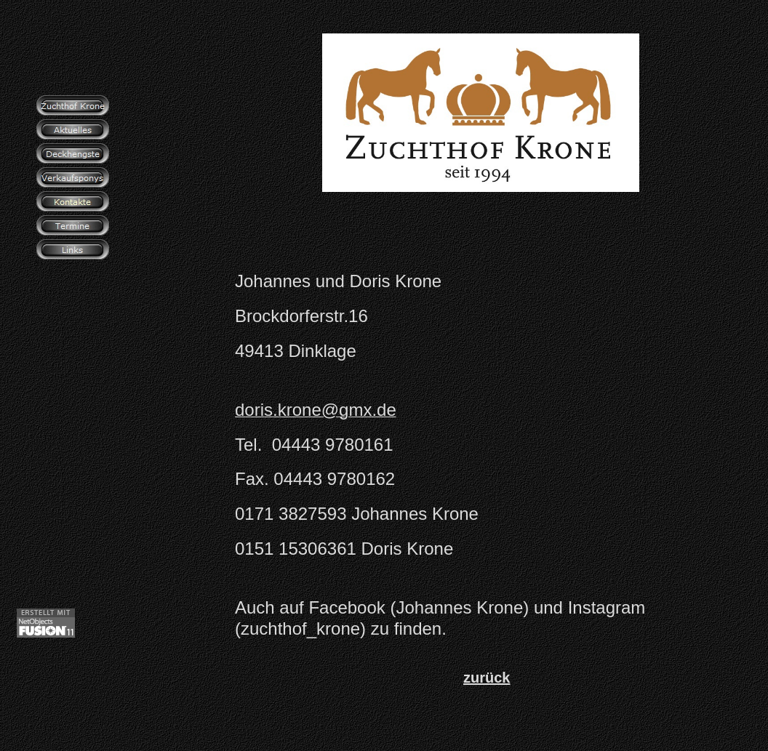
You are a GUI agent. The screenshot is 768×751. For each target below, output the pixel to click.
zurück (486, 678)
